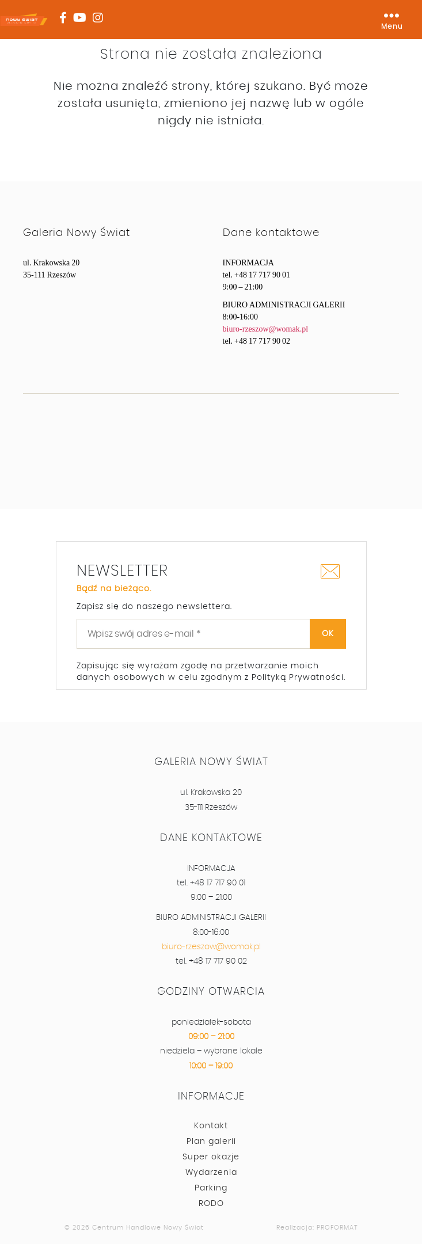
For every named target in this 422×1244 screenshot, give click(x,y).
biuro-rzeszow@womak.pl (266, 329)
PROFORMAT (337, 1227)
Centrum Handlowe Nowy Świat (148, 1227)
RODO (211, 1204)
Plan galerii (211, 1142)
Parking (211, 1188)
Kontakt (211, 1126)
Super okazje (211, 1157)
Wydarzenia (211, 1173)
